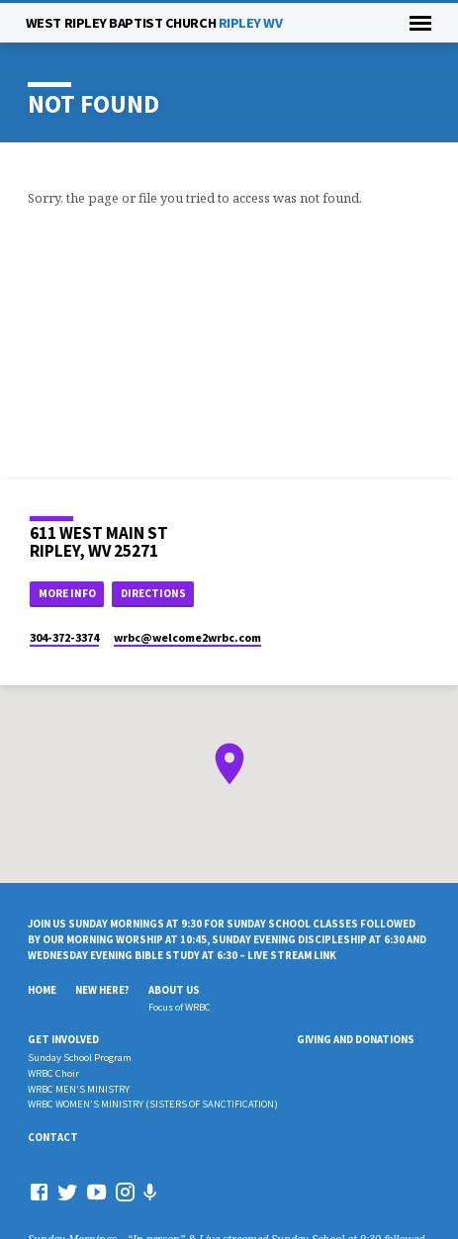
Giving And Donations (355, 1039)
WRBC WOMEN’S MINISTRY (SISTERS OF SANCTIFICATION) (153, 1104)
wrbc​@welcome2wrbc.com (187, 637)
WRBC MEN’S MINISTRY (79, 1089)
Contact (53, 1137)
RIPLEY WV (154, 23)
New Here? (102, 990)
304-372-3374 (64, 637)
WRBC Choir (53, 1073)
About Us (174, 990)
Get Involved (63, 1039)
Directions (153, 593)
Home (42, 990)
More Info (67, 593)
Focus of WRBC (179, 1007)
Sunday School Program (80, 1057)
